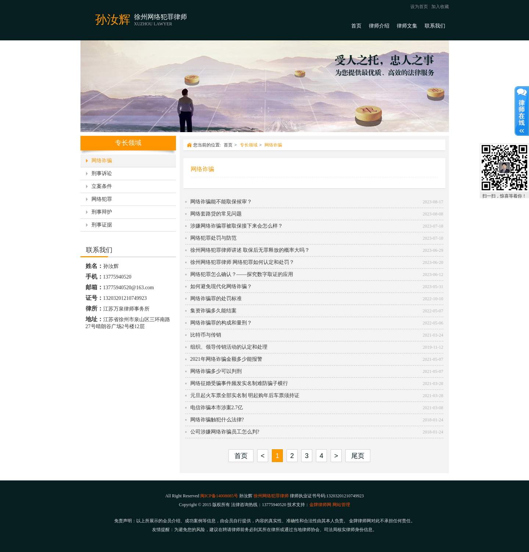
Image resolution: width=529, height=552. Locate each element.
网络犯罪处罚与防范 (213, 238)
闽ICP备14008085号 (219, 495)
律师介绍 (379, 26)
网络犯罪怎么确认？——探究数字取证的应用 (241, 274)
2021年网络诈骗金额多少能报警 (226, 359)
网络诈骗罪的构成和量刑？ (221, 323)
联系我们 (435, 26)
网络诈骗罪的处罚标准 (216, 298)
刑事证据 (101, 225)
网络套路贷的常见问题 (216, 214)
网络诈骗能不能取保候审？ (221, 201)
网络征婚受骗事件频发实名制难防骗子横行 (239, 383)
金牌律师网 (320, 504)
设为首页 (419, 6)
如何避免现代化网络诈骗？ (221, 286)
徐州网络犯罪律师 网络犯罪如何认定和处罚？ (242, 262)
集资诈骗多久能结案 (213, 310)
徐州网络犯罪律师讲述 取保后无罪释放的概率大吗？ (250, 250)
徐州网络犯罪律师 (271, 495)
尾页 (357, 456)
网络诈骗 (101, 160)
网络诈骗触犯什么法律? (217, 419)
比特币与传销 (205, 335)
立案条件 (101, 186)
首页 (356, 26)
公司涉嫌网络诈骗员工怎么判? (224, 432)
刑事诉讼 (101, 173)
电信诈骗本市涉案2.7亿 (216, 407)
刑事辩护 (101, 212)
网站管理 (341, 504)
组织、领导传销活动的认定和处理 (228, 347)
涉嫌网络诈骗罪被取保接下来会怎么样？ (236, 226)
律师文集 (407, 26)
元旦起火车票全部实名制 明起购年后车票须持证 (245, 395)
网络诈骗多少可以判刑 (216, 371)
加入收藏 (440, 6)
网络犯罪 (101, 199)
